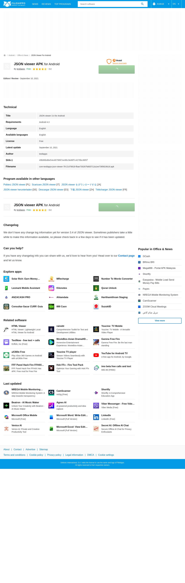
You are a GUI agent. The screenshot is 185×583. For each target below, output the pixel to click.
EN (176, 4)
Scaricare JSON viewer (44, 184)
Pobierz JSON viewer (14, 184)
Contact (18, 449)
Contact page (126, 255)
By (19, 69)
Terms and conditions (14, 455)
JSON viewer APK (37, 64)
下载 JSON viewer (79, 189)
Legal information (74, 455)
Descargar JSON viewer (51, 189)
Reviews (46, 4)
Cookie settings (106, 455)
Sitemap (43, 449)
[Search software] (142, 4)
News (35, 4)
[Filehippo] (14, 4)
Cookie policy (36, 455)
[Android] (11, 55)
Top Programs (62, 4)
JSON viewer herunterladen (17, 189)
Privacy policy (54, 455)
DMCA (90, 455)
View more (160, 320)
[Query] (112, 4)
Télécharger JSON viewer (109, 189)
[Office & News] (22, 55)
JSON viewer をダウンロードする (78, 184)
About (6, 449)
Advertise (30, 449)
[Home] (4, 55)
